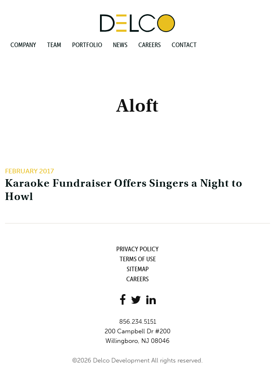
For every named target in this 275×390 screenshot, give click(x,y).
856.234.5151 (137, 321)
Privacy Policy (137, 249)
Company (23, 44)
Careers (149, 44)
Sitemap (138, 269)
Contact (184, 44)
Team (54, 44)
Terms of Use (138, 259)
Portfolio (87, 44)
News (120, 44)
